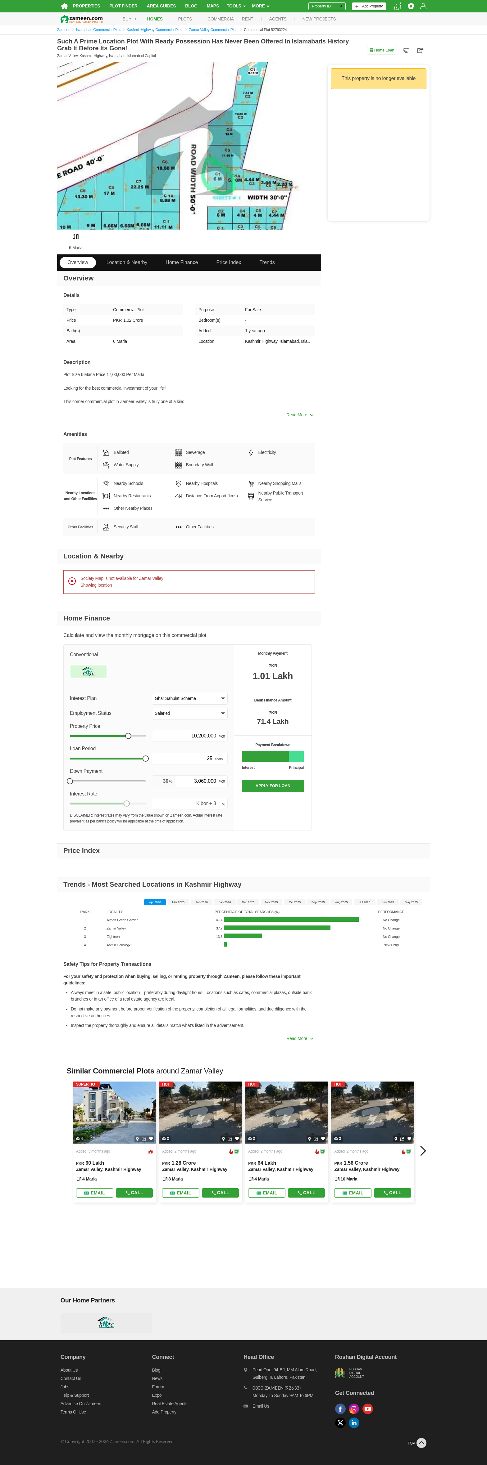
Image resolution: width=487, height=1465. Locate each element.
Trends (267, 262)
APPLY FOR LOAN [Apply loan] (273, 785)
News (155, 1378)
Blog (188, 5)
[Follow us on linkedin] (357, 1428)
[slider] (128, 736)
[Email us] (290, 1407)
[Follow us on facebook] (343, 1414)
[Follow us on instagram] (357, 1414)
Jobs (61, 1386)
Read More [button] (299, 414)
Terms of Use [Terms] (70, 1411)
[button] (190, 699)
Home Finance (182, 262)
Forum (156, 1386)
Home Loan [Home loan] (382, 50)
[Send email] (92, 1193)
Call (132, 1192)
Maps (209, 5)
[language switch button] (400, 6)
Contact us (67, 1378)
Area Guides (158, 5)
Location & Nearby (127, 262)
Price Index (228, 262)
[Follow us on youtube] (371, 1414)
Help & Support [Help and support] (71, 1395)
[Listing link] (112, 1142)
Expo (155, 1395)
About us (65, 1370)
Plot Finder (120, 5)
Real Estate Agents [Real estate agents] (168, 1403)
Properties (83, 5)
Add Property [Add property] (162, 1411)
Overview (77, 262)
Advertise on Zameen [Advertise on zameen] (77, 1403)
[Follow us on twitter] (343, 1428)
